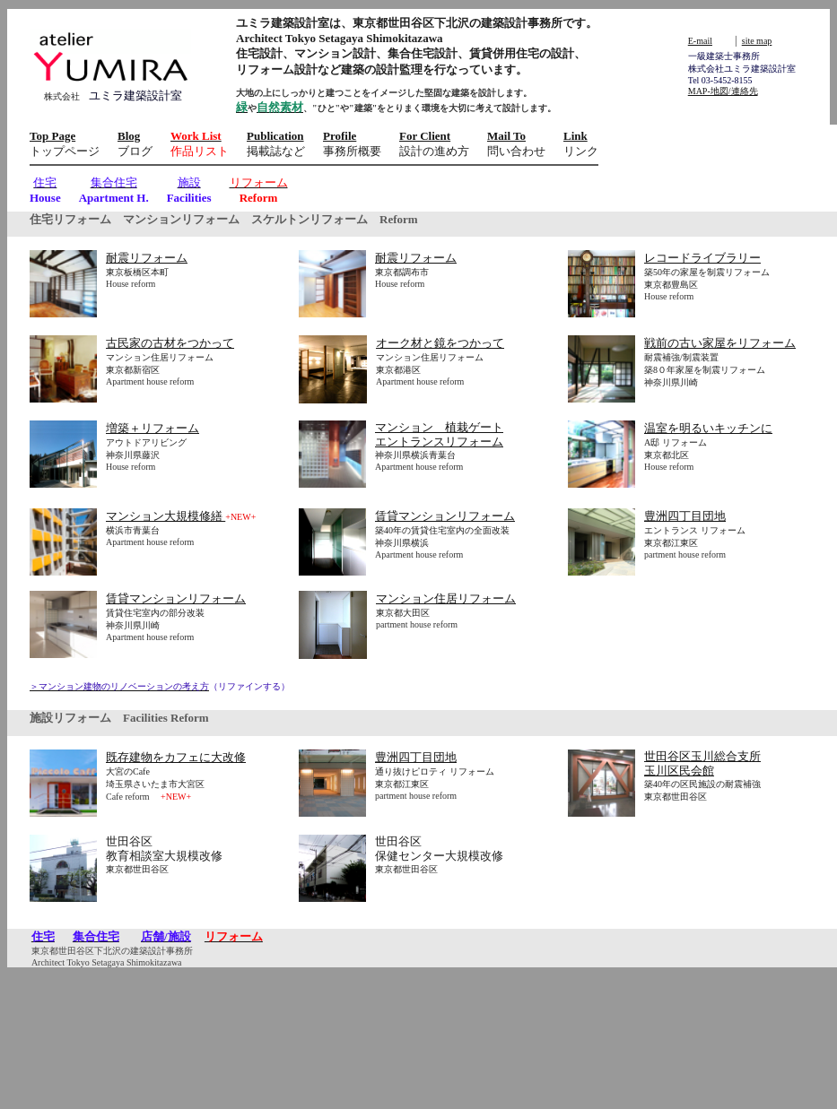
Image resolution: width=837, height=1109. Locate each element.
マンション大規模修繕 (165, 516)
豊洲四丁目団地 (685, 516)
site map (757, 41)
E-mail (700, 41)
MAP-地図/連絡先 (723, 91)
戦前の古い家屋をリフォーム (720, 343)
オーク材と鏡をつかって (440, 343)
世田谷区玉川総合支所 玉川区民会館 (702, 763)
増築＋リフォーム (152, 428)
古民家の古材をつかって (170, 343)
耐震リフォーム (146, 257)
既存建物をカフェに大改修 (176, 757)
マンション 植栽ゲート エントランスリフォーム (439, 434)
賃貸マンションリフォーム (445, 516)
